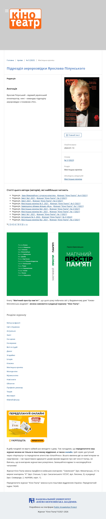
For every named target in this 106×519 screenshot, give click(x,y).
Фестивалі (11, 395)
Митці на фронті (13, 323)
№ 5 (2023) (30, 60)
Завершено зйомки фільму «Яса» (36, 206)
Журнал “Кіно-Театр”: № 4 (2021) (72, 195)
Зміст (9, 335)
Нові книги (11, 379)
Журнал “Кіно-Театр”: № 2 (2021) (52, 198)
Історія (9, 359)
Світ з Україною (13, 327)
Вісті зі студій (12, 347)
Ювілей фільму (13, 399)
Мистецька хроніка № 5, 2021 (35, 203)
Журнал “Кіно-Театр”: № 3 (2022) (57, 217)
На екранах (11, 343)
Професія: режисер (15, 387)
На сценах (11, 339)
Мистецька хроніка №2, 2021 (34, 219)
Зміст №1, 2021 (28, 214)
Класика (10, 363)
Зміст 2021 (26, 201)
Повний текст (74, 135)
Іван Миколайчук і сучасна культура (39, 195)
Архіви (20, 60)
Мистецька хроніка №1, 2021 (34, 211)
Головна (10, 60)
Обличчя (10, 383)
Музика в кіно (12, 375)
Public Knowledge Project (65, 507)
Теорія (9, 391)
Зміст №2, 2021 (28, 198)
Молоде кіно (12, 371)
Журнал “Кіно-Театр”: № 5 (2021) (65, 203)
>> (27, 224)
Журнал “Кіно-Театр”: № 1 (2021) (68, 206)
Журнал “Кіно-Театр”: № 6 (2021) (48, 201)
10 (22, 224)
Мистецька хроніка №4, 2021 (34, 209)
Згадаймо (11, 355)
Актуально (11, 331)
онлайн (69, 452)
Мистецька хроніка (73, 179)
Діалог (9, 351)
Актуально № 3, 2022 (31, 217)
